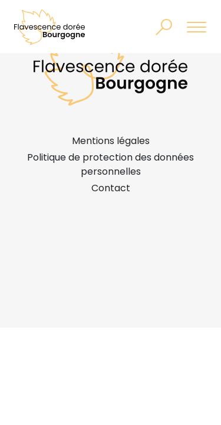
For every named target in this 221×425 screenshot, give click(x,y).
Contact (110, 188)
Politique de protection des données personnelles (110, 164)
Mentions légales (111, 141)
